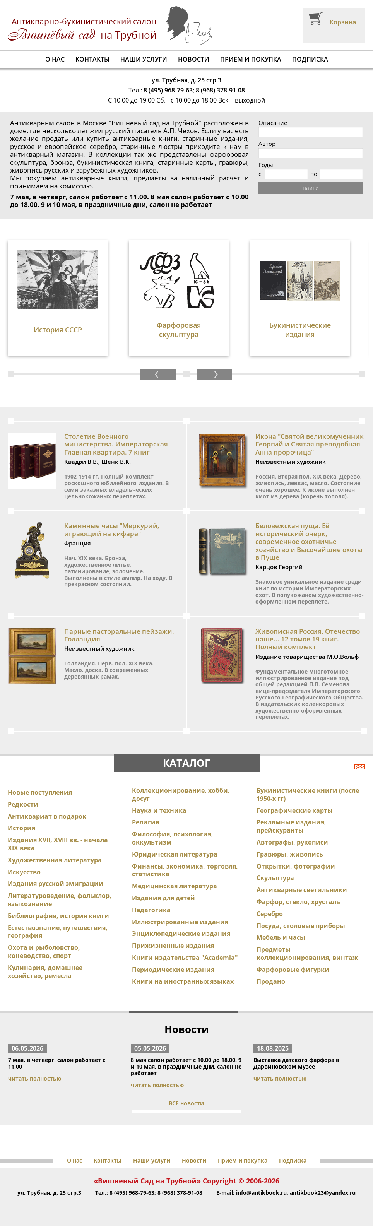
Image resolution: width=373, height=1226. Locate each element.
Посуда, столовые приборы (301, 926)
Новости (193, 59)
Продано (271, 981)
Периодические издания (173, 969)
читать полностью (34, 1078)
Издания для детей (163, 898)
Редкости (23, 804)
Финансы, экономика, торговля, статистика (185, 870)
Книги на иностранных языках (183, 981)
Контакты (92, 59)
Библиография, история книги (58, 915)
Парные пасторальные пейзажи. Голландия (119, 635)
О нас (55, 59)
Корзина (343, 22)
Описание (272, 123)
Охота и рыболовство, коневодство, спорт (44, 951)
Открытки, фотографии (296, 866)
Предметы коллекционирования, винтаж (307, 953)
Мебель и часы (281, 937)
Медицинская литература (174, 886)
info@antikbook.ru (261, 1192)
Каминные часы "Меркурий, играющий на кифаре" (111, 529)
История (21, 828)
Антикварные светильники (302, 890)
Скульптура (275, 878)
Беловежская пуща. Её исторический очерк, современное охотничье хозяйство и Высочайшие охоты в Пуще (309, 541)
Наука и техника (159, 810)
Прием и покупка (250, 59)
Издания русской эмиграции (55, 883)
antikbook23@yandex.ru (323, 1192)
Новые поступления (40, 792)
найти (311, 188)
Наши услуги (143, 59)
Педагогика (151, 910)
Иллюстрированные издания (180, 922)
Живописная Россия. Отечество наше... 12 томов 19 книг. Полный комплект (307, 639)
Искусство (24, 872)
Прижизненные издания (173, 945)
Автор (266, 143)
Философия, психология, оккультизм (172, 838)
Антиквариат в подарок (47, 816)
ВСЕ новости (186, 1103)
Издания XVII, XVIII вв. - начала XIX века (58, 844)
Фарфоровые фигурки (293, 969)
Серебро (270, 914)
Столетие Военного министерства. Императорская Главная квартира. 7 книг (116, 444)
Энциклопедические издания (181, 933)
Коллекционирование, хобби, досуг (181, 794)
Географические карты (295, 810)
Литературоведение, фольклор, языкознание (59, 899)
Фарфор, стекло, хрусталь (298, 902)
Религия (145, 822)
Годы (265, 165)
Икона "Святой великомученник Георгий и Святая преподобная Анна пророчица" (309, 444)
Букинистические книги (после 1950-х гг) (308, 794)
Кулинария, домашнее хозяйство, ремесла (45, 971)
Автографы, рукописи (292, 842)
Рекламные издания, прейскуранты (291, 826)
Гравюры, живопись (290, 854)
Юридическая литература (174, 854)
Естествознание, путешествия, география (58, 931)
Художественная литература (55, 860)
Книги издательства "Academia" (185, 957)
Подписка (310, 59)
